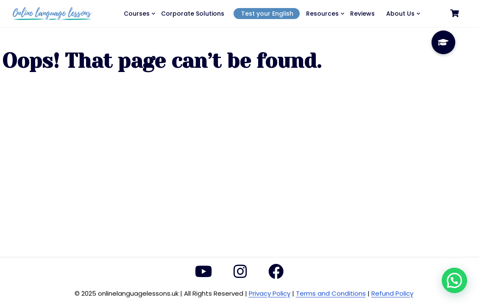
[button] (454, 280)
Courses (137, 13)
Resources (322, 13)
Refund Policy (392, 293)
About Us (400, 13)
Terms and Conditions (331, 293)
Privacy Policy (269, 293)
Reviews (362, 13)
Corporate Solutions (192, 13)
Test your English (267, 13)
